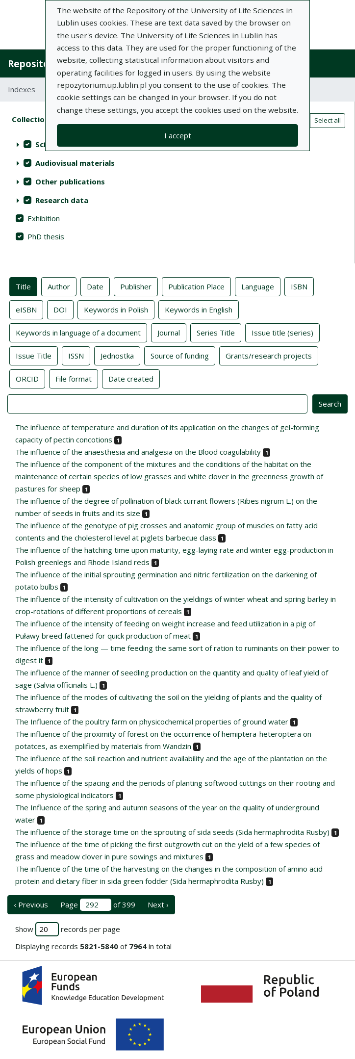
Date (95, 286)
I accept (177, 135)
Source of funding (180, 355)
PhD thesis (45, 236)
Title (23, 286)
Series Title (216, 332)
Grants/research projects (269, 355)
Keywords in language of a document (78, 332)
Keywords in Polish (116, 309)
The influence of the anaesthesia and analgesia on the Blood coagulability (138, 452)
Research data (61, 200)
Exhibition (43, 218)
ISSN (76, 355)
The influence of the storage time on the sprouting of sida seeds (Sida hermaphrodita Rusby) (172, 832)
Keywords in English (198, 309)
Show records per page (67, 929)
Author (59, 286)
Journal (168, 332)
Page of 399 (97, 905)
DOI (60, 309)
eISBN (26, 309)
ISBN (299, 286)
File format (73, 378)
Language (257, 286)
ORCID (27, 378)
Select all (327, 120)
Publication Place (196, 286)
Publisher (136, 286)
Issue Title (33, 355)
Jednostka (117, 355)
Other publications (70, 181)
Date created (130, 378)
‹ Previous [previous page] (31, 904)
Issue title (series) (282, 332)
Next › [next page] (158, 904)
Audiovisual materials (75, 163)
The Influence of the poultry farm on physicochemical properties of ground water (151, 721)
